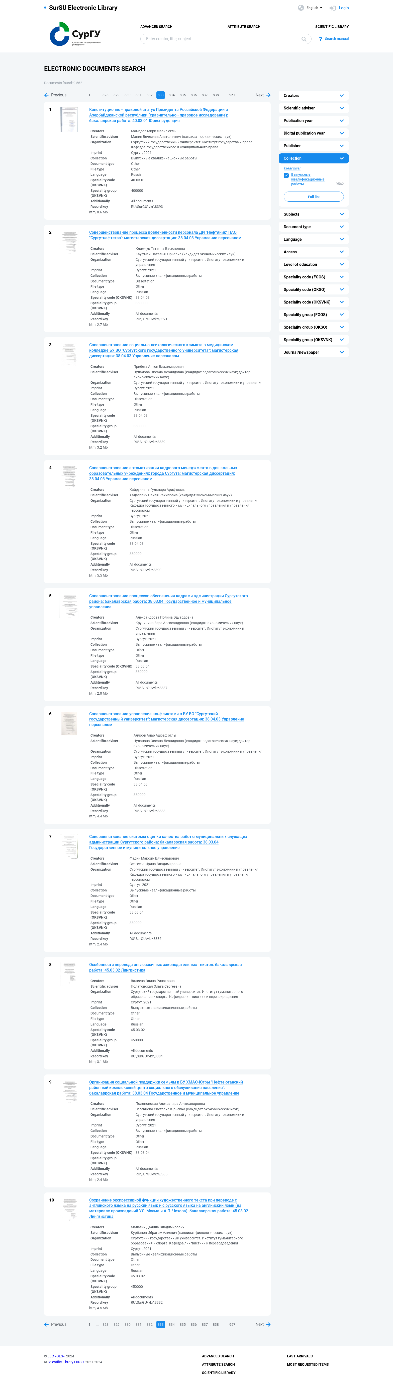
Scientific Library (332, 27)
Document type (297, 226)
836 (194, 95)
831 (139, 95)
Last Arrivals (300, 1356)
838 (216, 95)
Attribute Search (244, 27)
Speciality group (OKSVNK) (308, 339)
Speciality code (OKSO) (305, 289)
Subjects (291, 214)
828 (106, 95)
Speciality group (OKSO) (305, 327)
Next (263, 95)
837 (205, 95)
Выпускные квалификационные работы (308, 179)
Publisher (292, 145)
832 (150, 95)
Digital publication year (304, 133)
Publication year (298, 120)
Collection (293, 158)
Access (290, 252)
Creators (291, 95)
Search (304, 39)
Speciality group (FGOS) (305, 314)
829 (117, 95)
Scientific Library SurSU (66, 1362)
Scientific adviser (299, 108)
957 (232, 95)
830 (128, 95)
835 (183, 95)
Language (293, 239)
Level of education (300, 264)
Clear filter (292, 168)
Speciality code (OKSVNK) (307, 302)
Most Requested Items (308, 1364)
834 (172, 95)
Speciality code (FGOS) (304, 277)
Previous (55, 95)
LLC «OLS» (56, 1356)
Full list (314, 197)
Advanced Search (156, 27)
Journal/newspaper (301, 352)
